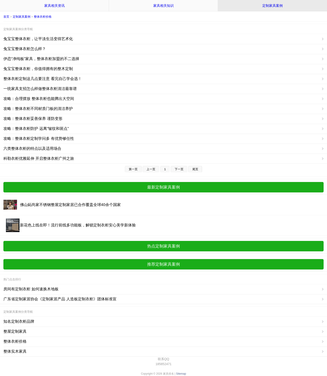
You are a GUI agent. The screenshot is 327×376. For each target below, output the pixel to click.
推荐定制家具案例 (163, 264)
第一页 (133, 169)
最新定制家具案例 (163, 187)
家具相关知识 (163, 5)
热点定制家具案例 (163, 246)
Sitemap (181, 373)
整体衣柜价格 (43, 16)
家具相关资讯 (54, 5)
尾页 (195, 169)
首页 (6, 16)
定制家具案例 (272, 5)
